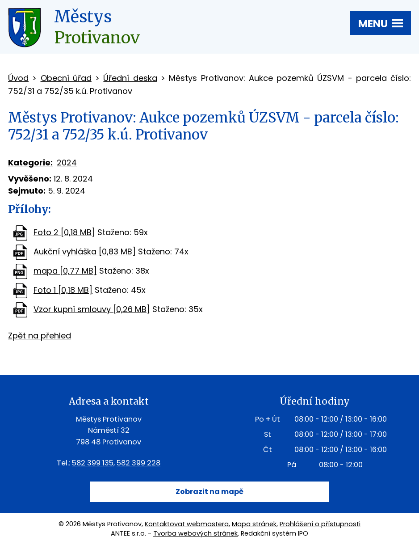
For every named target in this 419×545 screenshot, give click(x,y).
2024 (67, 162)
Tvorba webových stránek (195, 533)
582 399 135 (92, 463)
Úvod (18, 78)
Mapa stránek (254, 524)
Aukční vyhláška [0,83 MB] (85, 251)
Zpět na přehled (39, 335)
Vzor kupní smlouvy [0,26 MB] (92, 309)
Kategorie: (30, 162)
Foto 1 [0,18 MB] (63, 290)
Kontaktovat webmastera (187, 524)
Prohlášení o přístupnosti (320, 524)
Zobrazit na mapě (209, 491)
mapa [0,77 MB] (65, 270)
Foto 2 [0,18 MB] (64, 232)
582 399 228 (138, 463)
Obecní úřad (66, 78)
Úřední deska (130, 78)
